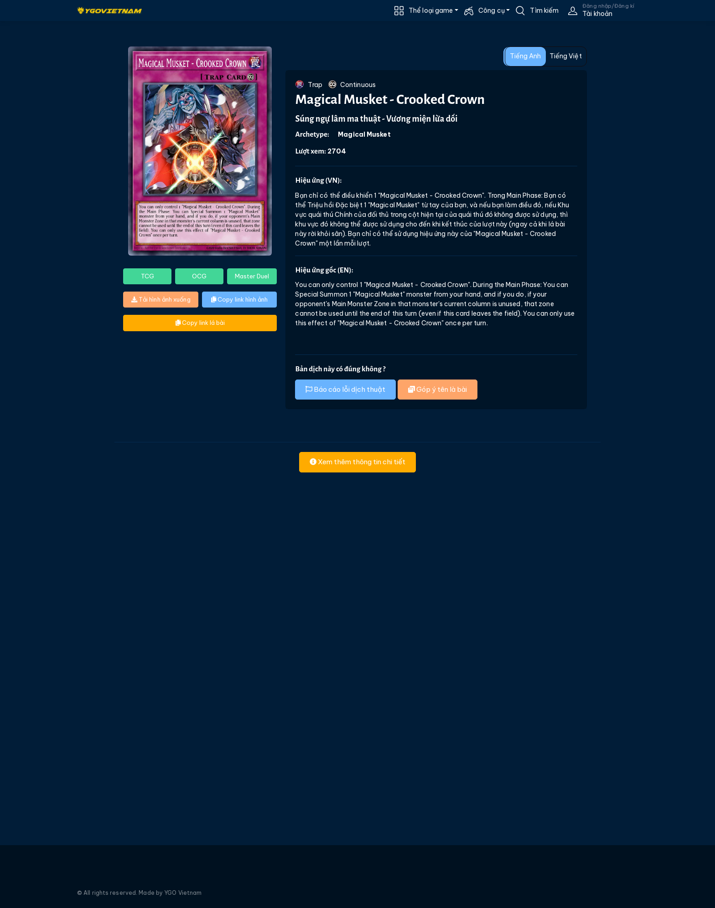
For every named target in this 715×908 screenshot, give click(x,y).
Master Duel (252, 276)
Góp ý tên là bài (437, 389)
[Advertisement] (54, 212)
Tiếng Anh (525, 56)
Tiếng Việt (565, 56)
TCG (147, 276)
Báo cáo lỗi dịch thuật (345, 389)
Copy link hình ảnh (239, 299)
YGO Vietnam (183, 892)
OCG (199, 276)
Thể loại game (431, 10)
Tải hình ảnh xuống (161, 299)
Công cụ (491, 10)
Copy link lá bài (200, 322)
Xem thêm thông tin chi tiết (357, 461)
